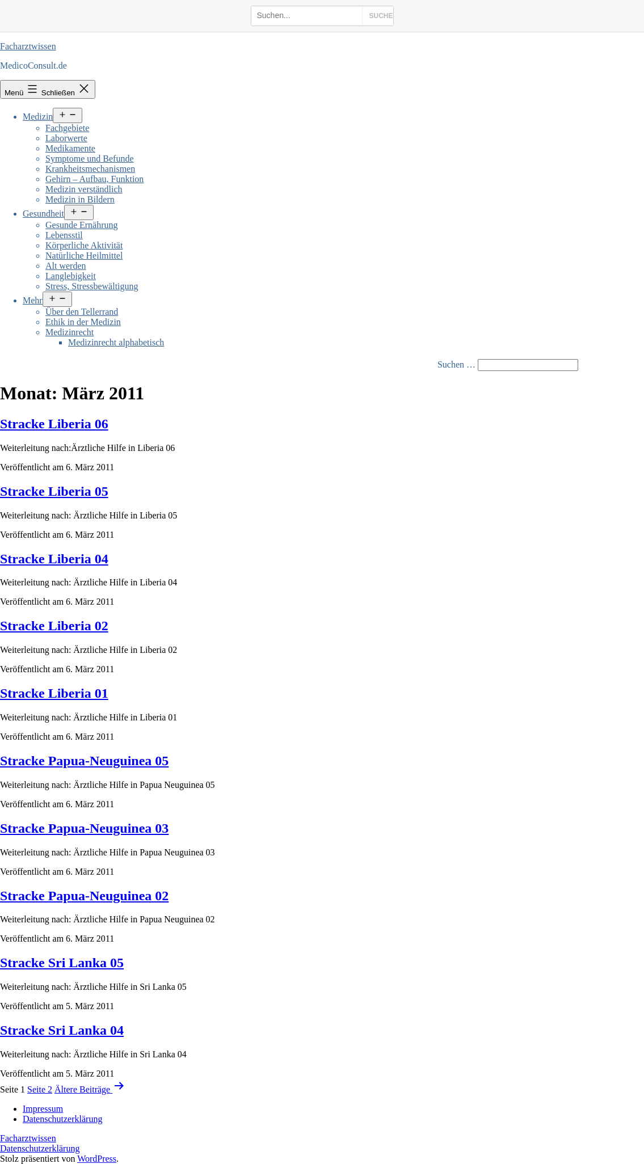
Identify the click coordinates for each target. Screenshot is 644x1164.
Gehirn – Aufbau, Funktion (94, 179)
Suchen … (456, 364)
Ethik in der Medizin (83, 322)
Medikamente (70, 148)
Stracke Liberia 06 (54, 423)
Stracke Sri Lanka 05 (62, 962)
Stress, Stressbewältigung (91, 286)
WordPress (96, 1158)
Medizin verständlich (84, 189)
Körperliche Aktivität (84, 245)
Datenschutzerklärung (39, 1148)
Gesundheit (43, 213)
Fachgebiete (67, 128)
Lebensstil (64, 235)
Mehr (33, 300)
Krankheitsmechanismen (90, 169)
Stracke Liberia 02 (54, 625)
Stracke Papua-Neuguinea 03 (84, 828)
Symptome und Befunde (89, 158)
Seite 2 (39, 1089)
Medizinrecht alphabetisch (116, 342)
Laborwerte (66, 138)
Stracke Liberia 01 (54, 693)
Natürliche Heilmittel (84, 255)
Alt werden (65, 266)
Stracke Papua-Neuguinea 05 (84, 760)
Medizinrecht (69, 332)
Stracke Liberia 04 (54, 558)
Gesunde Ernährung (81, 225)
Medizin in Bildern (80, 199)
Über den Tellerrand (81, 312)
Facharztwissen (28, 46)
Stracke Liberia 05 (54, 491)
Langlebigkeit (70, 276)
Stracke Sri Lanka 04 (62, 1030)
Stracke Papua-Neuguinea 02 (84, 895)
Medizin (38, 116)
